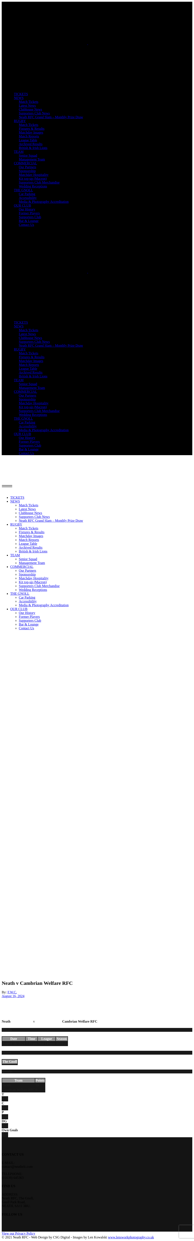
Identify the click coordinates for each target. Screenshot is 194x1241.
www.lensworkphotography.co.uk (131, 1237)
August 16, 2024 (13, 996)
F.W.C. (12, 992)
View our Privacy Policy (18, 1233)
